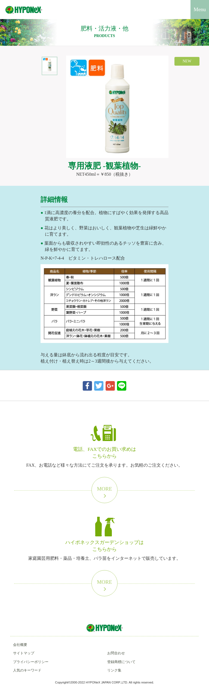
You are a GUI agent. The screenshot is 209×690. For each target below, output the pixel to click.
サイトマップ (23, 653)
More (104, 492)
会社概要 (20, 645)
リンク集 (114, 670)
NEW (187, 61)
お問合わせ (116, 653)
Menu (200, 9)
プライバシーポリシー (30, 662)
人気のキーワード (27, 670)
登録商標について (121, 662)
